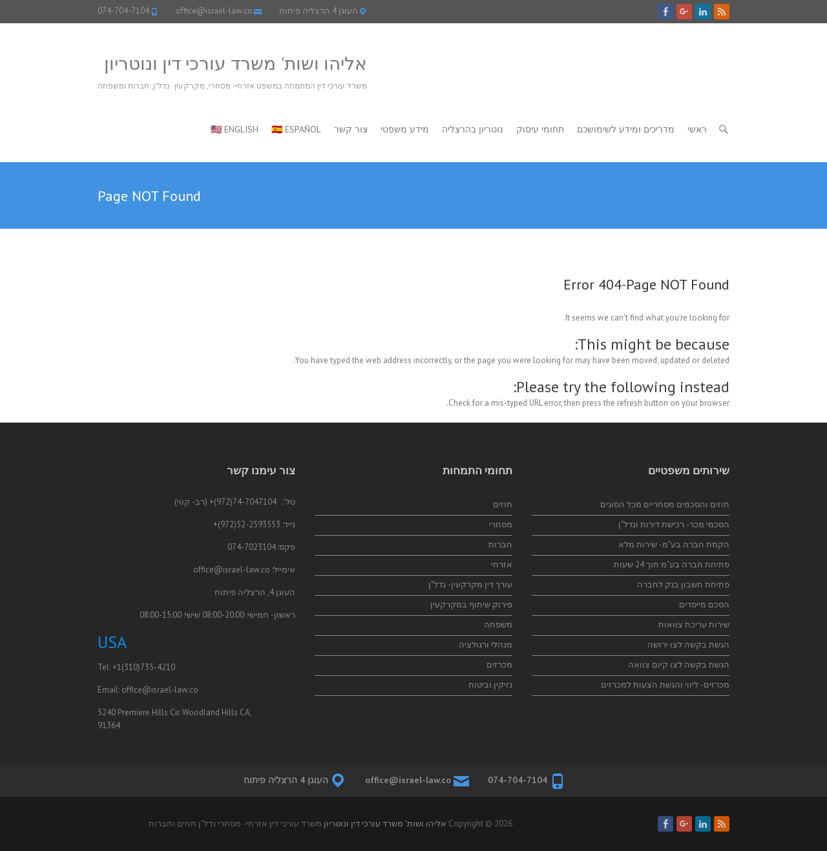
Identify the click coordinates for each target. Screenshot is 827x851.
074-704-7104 (123, 10)
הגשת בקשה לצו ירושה (688, 644)
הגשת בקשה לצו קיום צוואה (678, 664)
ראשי (697, 129)
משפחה (498, 624)
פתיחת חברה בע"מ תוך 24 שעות (671, 564)
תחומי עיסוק (540, 129)
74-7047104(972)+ (243, 501)
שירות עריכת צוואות (693, 624)
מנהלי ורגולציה (485, 644)
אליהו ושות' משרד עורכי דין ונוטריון (235, 63)
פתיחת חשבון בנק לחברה (683, 584)
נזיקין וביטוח (490, 684)
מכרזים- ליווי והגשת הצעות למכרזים (665, 684)
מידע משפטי (405, 129)
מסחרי (500, 524)
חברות (500, 544)
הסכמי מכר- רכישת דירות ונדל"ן (673, 524)
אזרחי (501, 564)
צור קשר (351, 129)
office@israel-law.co (214, 10)
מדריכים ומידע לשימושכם (626, 129)
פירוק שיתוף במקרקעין (471, 604)
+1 (116, 667)
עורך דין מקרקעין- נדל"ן (470, 584)
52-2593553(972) (249, 524)
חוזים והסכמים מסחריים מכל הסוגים (664, 504)
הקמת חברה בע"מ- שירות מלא (673, 544)
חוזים (502, 504)
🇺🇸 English (234, 129)
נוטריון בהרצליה (472, 129)
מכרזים (499, 664)
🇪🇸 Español (296, 129)
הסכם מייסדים (704, 604)
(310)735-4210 (148, 667)
